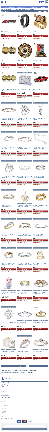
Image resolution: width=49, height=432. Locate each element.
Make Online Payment (5, 385)
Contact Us (3, 386)
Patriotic (2, 403)
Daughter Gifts (3, 412)
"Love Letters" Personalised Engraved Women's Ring (39, 352)
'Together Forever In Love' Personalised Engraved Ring (23, 352)
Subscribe (24, 429)
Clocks (2, 402)
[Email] (24, 426)
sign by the (23, 372)
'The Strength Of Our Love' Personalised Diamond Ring (39, 177)
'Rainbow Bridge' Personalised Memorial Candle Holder (7, 352)
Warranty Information (5, 389)
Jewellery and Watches (5, 398)
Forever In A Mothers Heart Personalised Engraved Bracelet (24, 235)
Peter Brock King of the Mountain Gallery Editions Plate (24, 59)
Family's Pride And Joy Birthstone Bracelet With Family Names (8, 119)
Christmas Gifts (3, 411)
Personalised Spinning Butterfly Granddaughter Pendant (24, 206)
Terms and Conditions (5, 395)
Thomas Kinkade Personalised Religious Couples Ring (39, 323)
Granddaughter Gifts (4, 413)
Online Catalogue (4, 387)
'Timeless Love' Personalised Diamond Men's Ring (23, 293)
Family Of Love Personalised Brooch (8, 322)
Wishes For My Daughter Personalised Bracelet (38, 235)
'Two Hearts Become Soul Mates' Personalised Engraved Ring (8, 264)
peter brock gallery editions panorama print (19, 370)
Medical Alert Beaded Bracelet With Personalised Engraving (24, 148)
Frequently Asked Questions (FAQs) (7, 384)
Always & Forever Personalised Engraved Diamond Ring (39, 293)
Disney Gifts (3, 415)
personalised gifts (33, 370)
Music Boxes (3, 401)
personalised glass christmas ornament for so (10, 372)
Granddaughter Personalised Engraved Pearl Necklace (39, 148)
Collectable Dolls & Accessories (6, 400)
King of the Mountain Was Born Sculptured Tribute (40, 59)
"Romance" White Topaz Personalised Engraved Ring (23, 323)
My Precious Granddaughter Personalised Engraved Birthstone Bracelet (24, 264)
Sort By (37, 11)
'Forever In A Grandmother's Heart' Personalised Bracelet (8, 206)
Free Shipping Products (5, 405)
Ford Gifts (2, 416)
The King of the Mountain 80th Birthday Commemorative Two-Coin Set (8, 89)
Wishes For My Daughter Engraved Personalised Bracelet (24, 177)
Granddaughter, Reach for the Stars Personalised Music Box (23, 88)
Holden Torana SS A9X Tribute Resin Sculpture (39, 88)
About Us (2, 392)
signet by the (30, 372)
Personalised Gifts (4, 410)
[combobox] (24, 5)
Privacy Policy (3, 393)
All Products (3, 406)
